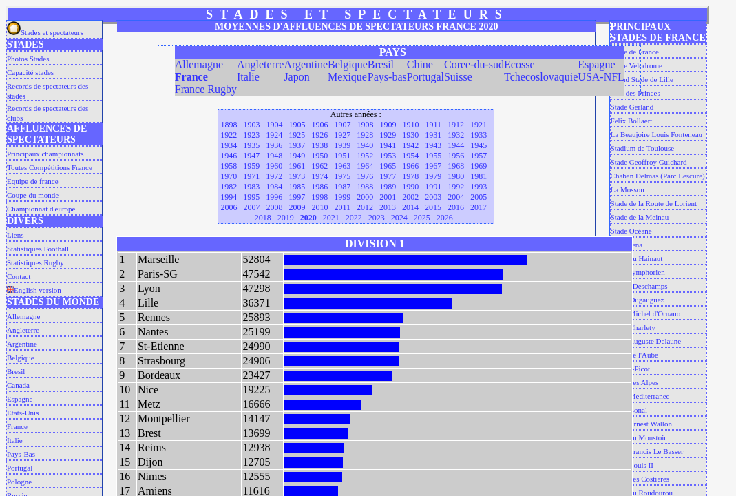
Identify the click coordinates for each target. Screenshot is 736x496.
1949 (296, 156)
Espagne (19, 399)
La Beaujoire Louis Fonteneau (657, 134)
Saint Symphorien (638, 272)
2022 (354, 218)
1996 (274, 197)
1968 (456, 166)
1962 (319, 166)
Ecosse (519, 64)
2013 (387, 207)
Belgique (20, 357)
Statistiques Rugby (35, 262)
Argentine (22, 344)
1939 (342, 145)
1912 (456, 125)
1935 (251, 145)
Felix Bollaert (632, 120)
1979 (433, 176)
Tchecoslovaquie (541, 77)
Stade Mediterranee (640, 396)
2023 (376, 218)
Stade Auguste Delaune (646, 341)
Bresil (16, 371)
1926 (319, 135)
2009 (296, 207)
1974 (319, 176)
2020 (308, 218)
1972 (274, 176)
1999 (342, 197)
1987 (342, 187)
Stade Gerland (632, 107)
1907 (342, 125)
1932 (456, 135)
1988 (365, 187)
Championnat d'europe (41, 209)
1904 (274, 125)
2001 (387, 197)
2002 (410, 197)
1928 (365, 135)
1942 (410, 145)
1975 (342, 176)
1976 (365, 176)
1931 (433, 135)
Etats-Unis (23, 413)
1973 (296, 176)
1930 (410, 135)
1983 (251, 187)
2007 (251, 207)
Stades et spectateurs (45, 32)
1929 (387, 135)
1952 (365, 156)
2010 (319, 207)
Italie (15, 440)
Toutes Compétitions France (49, 167)
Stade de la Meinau (640, 217)
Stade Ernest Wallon (641, 424)
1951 (342, 156)
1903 (251, 125)
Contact (18, 276)
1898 (228, 125)
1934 (228, 145)
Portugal (19, 468)
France (17, 426)
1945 (478, 145)
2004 (456, 197)
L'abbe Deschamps (639, 286)
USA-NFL (601, 77)
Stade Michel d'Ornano (646, 313)
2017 (478, 207)
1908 (365, 125)
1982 (228, 187)
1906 (319, 125)
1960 (274, 166)
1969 (478, 166)
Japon (296, 77)
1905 (296, 125)
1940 (365, 145)
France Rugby (206, 89)
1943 (433, 145)
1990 (410, 187)
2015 (433, 207)
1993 (478, 187)
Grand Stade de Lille (642, 79)
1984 (274, 187)
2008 (274, 207)
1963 (342, 166)
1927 (342, 135)
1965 (387, 166)
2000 (365, 197)
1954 (410, 156)
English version (34, 290)
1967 (433, 166)
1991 (433, 187)
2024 (399, 218)
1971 (251, 176)
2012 (365, 207)
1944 (456, 145)
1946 (228, 156)
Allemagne (23, 316)
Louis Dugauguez (637, 300)
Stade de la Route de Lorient (654, 203)
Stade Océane (631, 231)
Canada (18, 385)
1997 (296, 197)
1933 (478, 135)
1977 (387, 176)
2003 (433, 197)
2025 (422, 218)
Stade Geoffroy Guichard (649, 162)
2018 (263, 218)
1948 (274, 156)
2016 (456, 207)
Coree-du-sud (474, 64)
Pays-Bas (21, 454)
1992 (456, 187)
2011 (342, 207)
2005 (478, 197)
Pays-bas (387, 77)
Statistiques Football (38, 249)
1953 (387, 156)
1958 (228, 166)
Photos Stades (28, 58)
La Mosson (627, 189)
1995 (251, 197)
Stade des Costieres (640, 479)
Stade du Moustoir (638, 437)
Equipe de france (33, 181)
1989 (387, 187)
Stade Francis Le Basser (647, 451)
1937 (296, 145)
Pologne (19, 481)
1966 (410, 166)
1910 (410, 125)
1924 (274, 135)
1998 (319, 197)
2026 (445, 218)
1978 (410, 176)
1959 (251, 166)
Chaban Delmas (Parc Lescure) (658, 176)
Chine (420, 64)
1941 (387, 145)
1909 (387, 125)
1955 (433, 156)
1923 (251, 135)
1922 (228, 135)
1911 (433, 125)
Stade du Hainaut (637, 258)
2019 (285, 218)
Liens (15, 235)
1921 (478, 125)
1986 (319, 187)
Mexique (347, 77)
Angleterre (23, 330)
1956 (456, 156)
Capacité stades (30, 72)
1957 (478, 156)
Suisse (458, 77)
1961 (296, 166)
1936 (274, 145)
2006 (228, 207)
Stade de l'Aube (634, 355)
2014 (410, 207)
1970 (228, 176)
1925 (296, 135)
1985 (296, 187)
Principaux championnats (45, 153)
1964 (365, 166)
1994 (228, 197)
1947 (251, 156)
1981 (478, 176)
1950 (319, 156)
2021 (331, 218)
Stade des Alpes (635, 382)
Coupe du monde (33, 195)
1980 (456, 176)
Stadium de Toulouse (643, 148)
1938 (319, 145)
